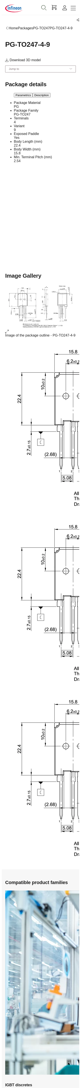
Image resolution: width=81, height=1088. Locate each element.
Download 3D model (23, 60)
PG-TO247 (41, 28)
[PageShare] (77, 20)
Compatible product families (36, 882)
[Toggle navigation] (73, 8)
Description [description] (41, 95)
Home (13, 28)
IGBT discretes (18, 1085)
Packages (25, 28)
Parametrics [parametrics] (23, 95)
